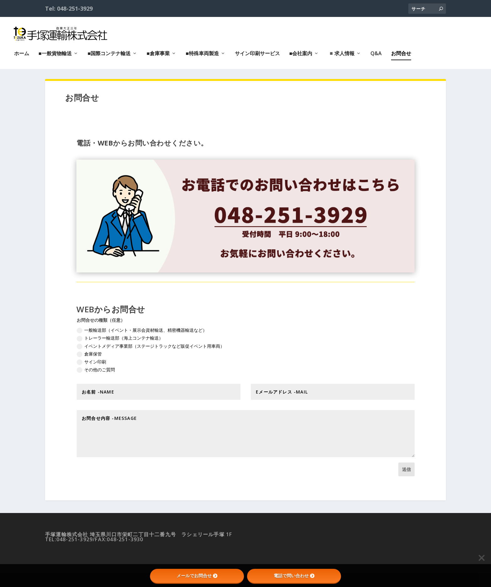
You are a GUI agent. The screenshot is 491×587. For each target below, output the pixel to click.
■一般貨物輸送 (55, 51)
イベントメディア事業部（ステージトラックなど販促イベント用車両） (151, 345)
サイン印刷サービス (257, 51)
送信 (406, 469)
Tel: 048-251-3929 (69, 8)
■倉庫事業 (158, 51)
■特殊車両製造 (202, 51)
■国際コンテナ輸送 (109, 51)
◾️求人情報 (341, 51)
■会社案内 (301, 51)
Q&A (376, 51)
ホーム (21, 51)
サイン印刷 (91, 361)
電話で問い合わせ (294, 576)
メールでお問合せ (197, 576)
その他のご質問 (96, 369)
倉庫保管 (89, 353)
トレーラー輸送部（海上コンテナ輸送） (120, 338)
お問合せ (401, 51)
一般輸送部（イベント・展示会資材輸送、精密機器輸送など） (142, 330)
